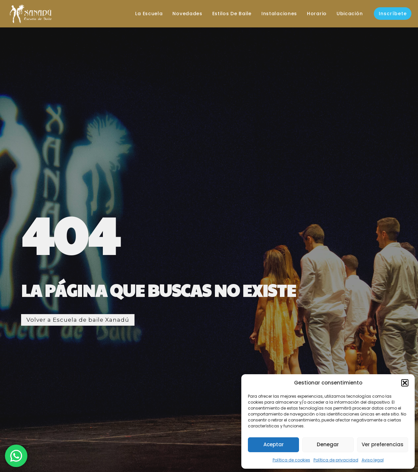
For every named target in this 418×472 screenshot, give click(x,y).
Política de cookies (291, 460)
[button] (405, 383)
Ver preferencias (382, 444)
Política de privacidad (336, 460)
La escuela (145, 13)
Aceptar (273, 444)
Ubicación (346, 13)
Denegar (328, 444)
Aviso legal (373, 460)
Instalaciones (275, 13)
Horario (313, 13)
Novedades (183, 13)
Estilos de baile (228, 13)
